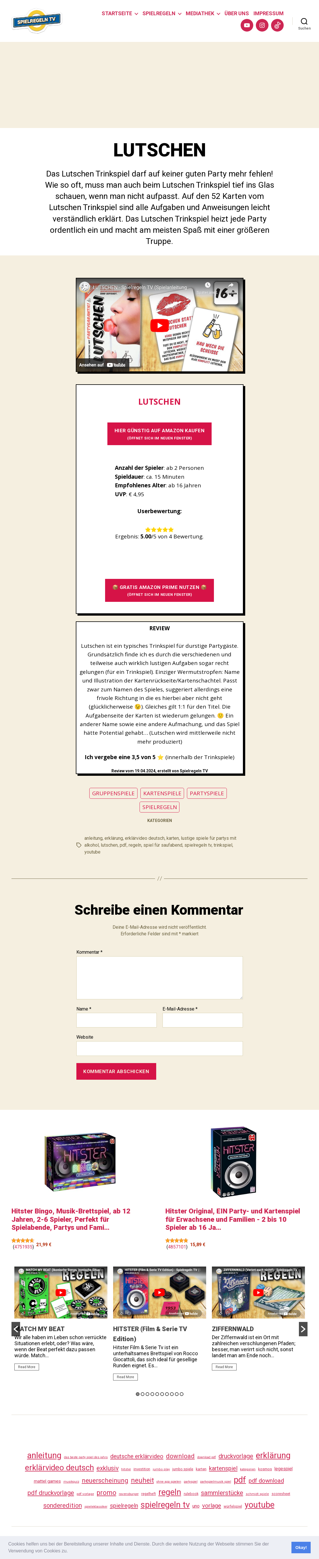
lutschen (109, 845)
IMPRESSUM (269, 13)
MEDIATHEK (200, 13)
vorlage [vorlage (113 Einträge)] (211, 1505)
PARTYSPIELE (207, 793)
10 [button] (181, 1394)
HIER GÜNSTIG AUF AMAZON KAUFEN (160, 434)
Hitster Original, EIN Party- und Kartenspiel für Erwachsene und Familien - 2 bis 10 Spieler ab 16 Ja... (232, 1219)
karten (173, 838)
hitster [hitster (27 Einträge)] (126, 1469)
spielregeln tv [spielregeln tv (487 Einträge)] (165, 1505)
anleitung (93, 838)
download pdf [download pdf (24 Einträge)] (206, 1457)
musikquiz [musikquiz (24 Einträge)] (71, 1482)
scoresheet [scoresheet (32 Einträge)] (281, 1494)
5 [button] (157, 1394)
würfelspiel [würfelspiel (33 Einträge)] (233, 1506)
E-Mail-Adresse (180, 1009)
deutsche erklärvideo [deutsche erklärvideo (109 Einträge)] (136, 1456)
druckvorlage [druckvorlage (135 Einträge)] (236, 1456)
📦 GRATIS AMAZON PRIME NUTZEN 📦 (159, 590)
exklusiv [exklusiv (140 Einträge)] (107, 1468)
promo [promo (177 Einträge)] (106, 1493)
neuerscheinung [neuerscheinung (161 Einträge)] (105, 1480)
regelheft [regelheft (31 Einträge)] (148, 1494)
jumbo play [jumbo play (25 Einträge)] (161, 1469)
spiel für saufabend (162, 845)
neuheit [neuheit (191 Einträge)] (142, 1480)
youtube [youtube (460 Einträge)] (259, 1505)
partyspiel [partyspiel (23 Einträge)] (191, 1482)
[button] (70, 1551)
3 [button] (147, 1394)
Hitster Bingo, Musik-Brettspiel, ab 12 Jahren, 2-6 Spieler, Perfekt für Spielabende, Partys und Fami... (70, 1219)
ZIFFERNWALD (233, 1328)
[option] (60, 1321)
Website (84, 1037)
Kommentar (89, 952)
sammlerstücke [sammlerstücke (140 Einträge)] (222, 1492)
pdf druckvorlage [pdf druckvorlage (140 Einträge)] (51, 1492)
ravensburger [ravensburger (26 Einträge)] (129, 1494)
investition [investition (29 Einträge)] (142, 1469)
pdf (123, 845)
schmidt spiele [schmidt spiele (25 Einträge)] (257, 1494)
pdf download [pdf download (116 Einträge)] (266, 1480)
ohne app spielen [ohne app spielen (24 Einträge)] (168, 1482)
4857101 (177, 1247)
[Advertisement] (159, 85)
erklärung (114, 838)
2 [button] (142, 1394)
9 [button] (177, 1394)
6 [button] (162, 1394)
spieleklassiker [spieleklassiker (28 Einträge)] (95, 1506)
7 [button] (167, 1394)
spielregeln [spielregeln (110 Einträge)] (124, 1505)
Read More (26, 1367)
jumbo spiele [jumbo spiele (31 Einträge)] (182, 1469)
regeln (135, 845)
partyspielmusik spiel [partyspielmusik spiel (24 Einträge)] (215, 1482)
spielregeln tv (198, 845)
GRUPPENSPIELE (113, 793)
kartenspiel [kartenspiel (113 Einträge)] (223, 1468)
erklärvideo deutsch (145, 838)
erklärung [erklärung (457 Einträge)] (273, 1455)
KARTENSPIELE (162, 793)
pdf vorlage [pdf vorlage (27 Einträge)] (85, 1494)
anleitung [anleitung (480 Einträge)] (44, 1455)
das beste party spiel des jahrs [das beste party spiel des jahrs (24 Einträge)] (86, 1457)
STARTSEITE (117, 13)
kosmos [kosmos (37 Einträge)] (265, 1469)
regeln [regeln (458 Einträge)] (169, 1492)
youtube (92, 852)
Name (83, 1009)
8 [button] (172, 1394)
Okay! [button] (301, 1547)
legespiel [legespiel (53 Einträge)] (283, 1468)
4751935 (23, 1247)
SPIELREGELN (158, 13)
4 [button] (152, 1394)
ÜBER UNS (237, 13)
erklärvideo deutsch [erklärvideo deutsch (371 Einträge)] (59, 1467)
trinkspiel (223, 845)
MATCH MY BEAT (39, 1328)
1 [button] (138, 1394)
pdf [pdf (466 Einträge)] (240, 1480)
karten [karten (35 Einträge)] (201, 1469)
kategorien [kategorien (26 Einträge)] (248, 1469)
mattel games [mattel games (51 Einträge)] (47, 1481)
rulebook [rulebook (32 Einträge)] (191, 1494)
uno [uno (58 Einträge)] (196, 1506)
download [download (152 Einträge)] (180, 1456)
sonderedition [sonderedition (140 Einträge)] (62, 1505)
